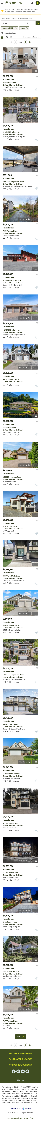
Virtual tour (24, 120)
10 (35, 71)
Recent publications (30, 37)
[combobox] (20, 18)
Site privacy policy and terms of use (21, 1118)
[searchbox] (19, 18)
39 (35, 219)
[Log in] (38, 3)
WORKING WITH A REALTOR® (20, 1059)
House (23, 28)
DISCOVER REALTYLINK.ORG (20, 1053)
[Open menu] (2, 3)
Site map (20, 1080)
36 (35, 614)
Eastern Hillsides (8, 28)
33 (35, 269)
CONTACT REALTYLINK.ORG (20, 1065)
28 (35, 811)
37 (35, 170)
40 (35, 120)
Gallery (2, 36)
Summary (11, 36)
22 (35, 416)
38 (35, 762)
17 (35, 960)
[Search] (32, 3)
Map (6, 36)
